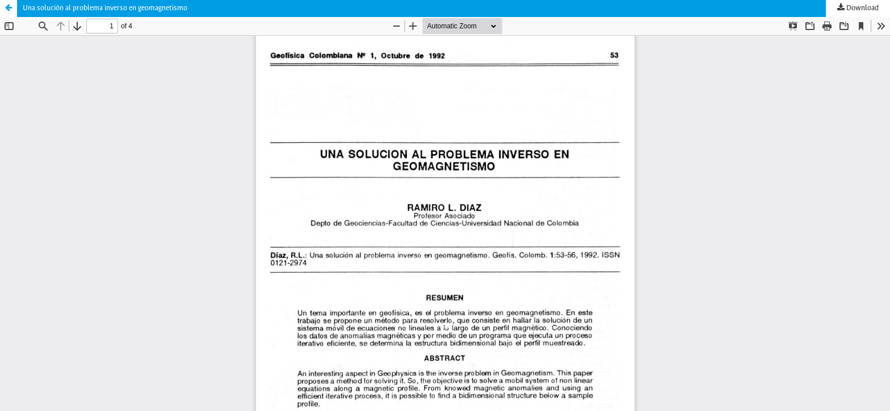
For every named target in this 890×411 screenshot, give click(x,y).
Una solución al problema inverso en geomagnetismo (105, 8)
